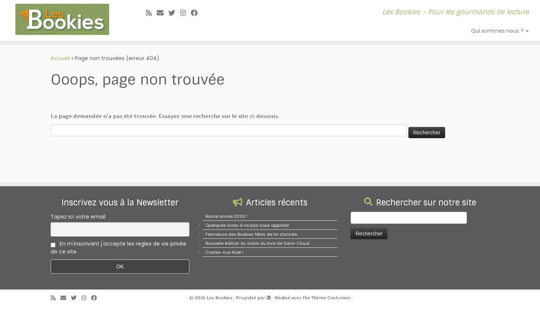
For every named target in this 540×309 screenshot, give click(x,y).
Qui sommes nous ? (500, 31)
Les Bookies (219, 297)
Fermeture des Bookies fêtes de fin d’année (251, 234)
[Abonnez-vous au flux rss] (151, 13)
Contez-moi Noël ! (224, 252)
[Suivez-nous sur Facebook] (196, 13)
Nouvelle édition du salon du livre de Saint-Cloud (257, 243)
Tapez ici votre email (78, 216)
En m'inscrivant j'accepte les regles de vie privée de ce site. (118, 247)
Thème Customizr (331, 297)
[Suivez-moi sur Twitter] (174, 13)
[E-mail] (162, 13)
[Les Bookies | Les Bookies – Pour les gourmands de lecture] (62, 19)
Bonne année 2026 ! (227, 216)
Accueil (60, 58)
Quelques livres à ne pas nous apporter (247, 225)
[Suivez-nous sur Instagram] (185, 13)
